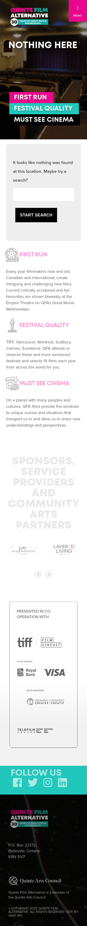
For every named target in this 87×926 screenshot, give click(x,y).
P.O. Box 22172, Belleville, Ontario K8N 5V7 (24, 849)
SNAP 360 (15, 914)
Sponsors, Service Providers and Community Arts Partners (43, 492)
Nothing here (42, 45)
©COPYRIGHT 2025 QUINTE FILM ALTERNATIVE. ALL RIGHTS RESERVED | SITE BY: (43, 911)
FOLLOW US (36, 772)
